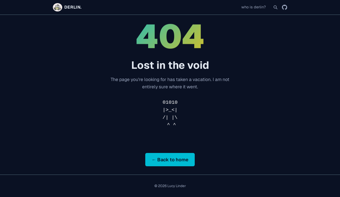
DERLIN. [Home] (67, 7)
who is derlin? (253, 7)
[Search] (275, 7)
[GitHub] (284, 7)
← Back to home (170, 160)
